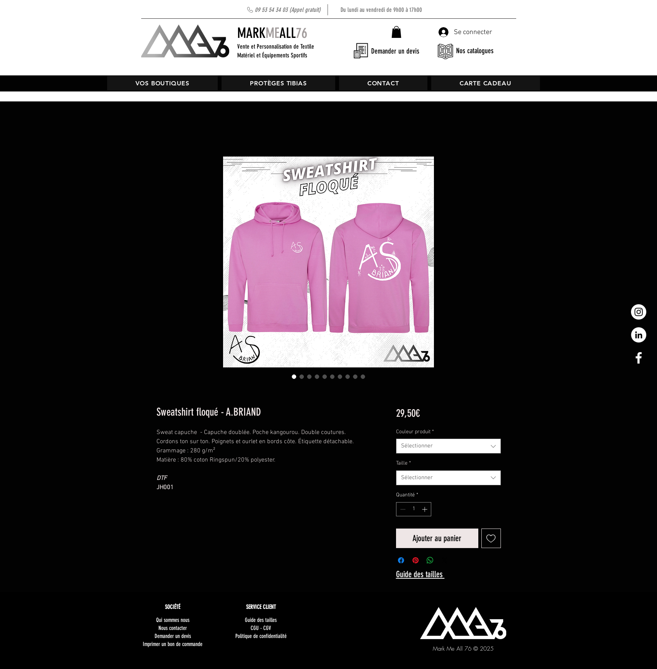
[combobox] (448, 446)
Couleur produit (415, 432)
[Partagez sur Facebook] (401, 560)
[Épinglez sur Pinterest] (415, 560)
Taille (403, 463)
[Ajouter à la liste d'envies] (491, 538)
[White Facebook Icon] (638, 358)
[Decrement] (402, 509)
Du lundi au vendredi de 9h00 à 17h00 (338, 9)
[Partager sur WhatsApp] (430, 560)
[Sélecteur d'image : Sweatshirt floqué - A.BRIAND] (294, 376)
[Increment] (425, 509)
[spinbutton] (414, 509)
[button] (396, 32)
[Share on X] (444, 560)
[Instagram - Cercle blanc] (638, 312)
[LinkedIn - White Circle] (638, 335)
